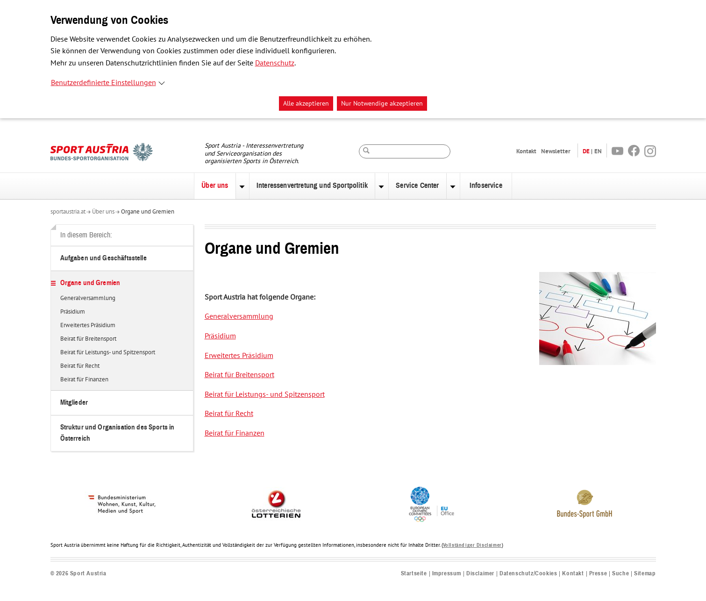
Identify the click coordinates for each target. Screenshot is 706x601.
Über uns (214, 185)
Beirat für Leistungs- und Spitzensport (107, 353)
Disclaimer (480, 574)
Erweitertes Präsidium (87, 325)
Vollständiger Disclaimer (472, 545)
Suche (620, 574)
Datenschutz (274, 63)
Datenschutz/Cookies (528, 574)
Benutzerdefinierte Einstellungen (103, 83)
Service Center (417, 185)
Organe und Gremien (147, 211)
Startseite (414, 574)
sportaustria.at (68, 211)
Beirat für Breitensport (88, 339)
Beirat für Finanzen (84, 380)
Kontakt (526, 151)
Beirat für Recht (80, 366)
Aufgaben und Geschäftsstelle (103, 258)
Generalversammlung (87, 298)
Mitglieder (74, 402)
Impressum (446, 574)
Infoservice (486, 185)
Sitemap (645, 574)
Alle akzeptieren (306, 103)
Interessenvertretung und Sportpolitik (312, 185)
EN (598, 151)
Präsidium (72, 312)
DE (586, 151)
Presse (598, 574)
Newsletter (556, 151)
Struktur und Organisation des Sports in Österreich (117, 433)
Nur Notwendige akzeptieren (382, 103)
